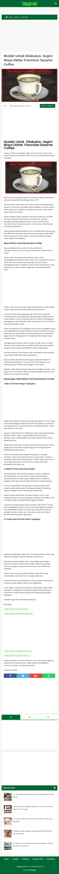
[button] (56, 4)
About (6, 859)
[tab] (11, 717)
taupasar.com (21, 866)
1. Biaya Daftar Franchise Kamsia (16, 609)
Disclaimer (51, 859)
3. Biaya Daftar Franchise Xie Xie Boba (18, 651)
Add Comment (47, 106)
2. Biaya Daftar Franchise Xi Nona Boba (18, 614)
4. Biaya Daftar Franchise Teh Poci (17, 656)
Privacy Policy (38, 859)
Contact (15, 859)
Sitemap (25, 859)
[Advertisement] (29, 36)
